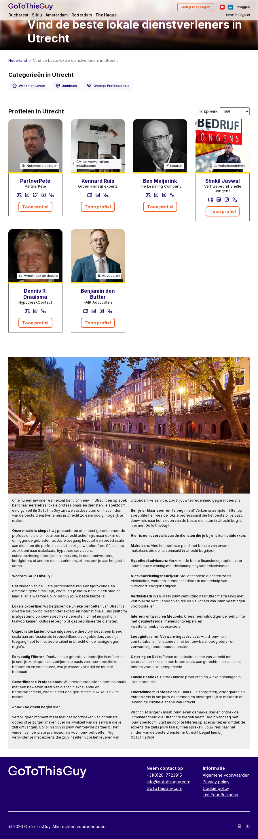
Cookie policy (216, 788)
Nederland (17, 60)
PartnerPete (35, 181)
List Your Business (220, 794)
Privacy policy (216, 781)
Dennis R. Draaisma (35, 294)
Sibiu (37, 15)
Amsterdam (56, 15)
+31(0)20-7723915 (164, 775)
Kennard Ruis (97, 181)
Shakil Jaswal (222, 181)
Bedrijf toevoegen (195, 7)
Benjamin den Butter (98, 294)
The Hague (106, 15)
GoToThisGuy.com (164, 788)
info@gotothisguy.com (168, 781)
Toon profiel (35, 206)
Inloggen (243, 7)
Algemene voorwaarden (226, 775)
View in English (237, 15)
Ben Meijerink (160, 181)
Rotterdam (81, 15)
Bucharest (18, 15)
